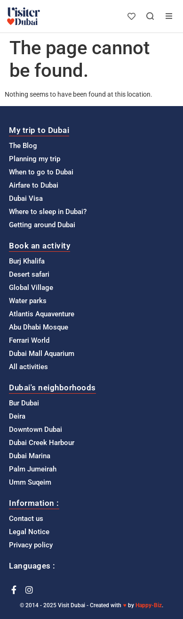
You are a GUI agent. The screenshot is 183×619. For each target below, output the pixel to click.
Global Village (31, 287)
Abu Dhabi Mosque (38, 327)
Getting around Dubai (42, 225)
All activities (28, 367)
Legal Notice (29, 532)
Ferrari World (29, 340)
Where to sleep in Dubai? (48, 211)
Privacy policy (31, 545)
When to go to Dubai (41, 172)
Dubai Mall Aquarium (41, 353)
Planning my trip (34, 159)
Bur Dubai (24, 403)
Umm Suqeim (30, 482)
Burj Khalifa (27, 261)
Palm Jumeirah (32, 469)
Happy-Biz (148, 605)
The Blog (23, 145)
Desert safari (29, 274)
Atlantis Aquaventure (41, 314)
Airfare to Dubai (33, 185)
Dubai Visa (26, 198)
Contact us (26, 518)
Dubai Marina (29, 456)
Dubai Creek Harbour (41, 442)
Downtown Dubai (35, 429)
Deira (17, 416)
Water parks (28, 301)
